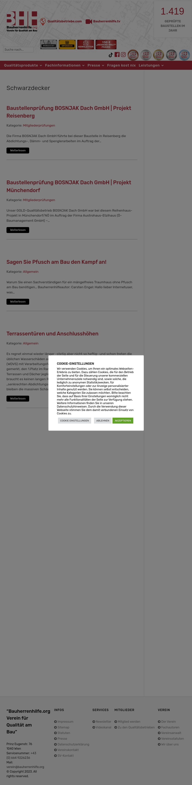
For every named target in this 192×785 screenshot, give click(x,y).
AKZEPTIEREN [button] (123, 420)
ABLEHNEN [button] (102, 420)
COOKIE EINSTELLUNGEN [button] (74, 420)
